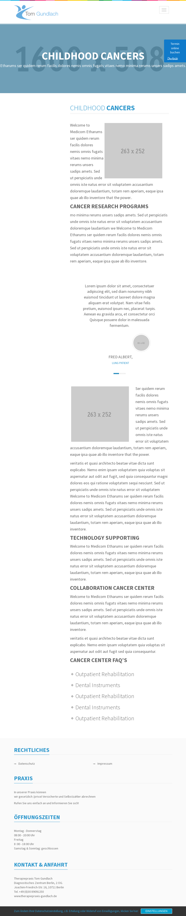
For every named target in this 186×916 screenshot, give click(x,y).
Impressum (105, 764)
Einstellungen (156, 911)
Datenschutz (26, 764)
